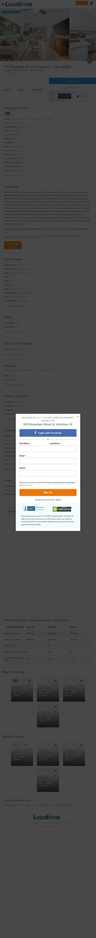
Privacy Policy (26, 485)
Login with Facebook (48, 432)
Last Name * (55, 443)
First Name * (25, 443)
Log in (39, 418)
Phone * (22, 468)
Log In (58, 500)
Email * (22, 456)
